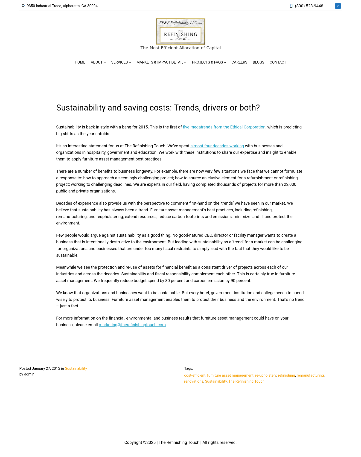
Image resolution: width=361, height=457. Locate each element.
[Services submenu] (130, 62)
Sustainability (76, 368)
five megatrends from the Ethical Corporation (224, 127)
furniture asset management (230, 375)
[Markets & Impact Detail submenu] (185, 62)
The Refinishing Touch (246, 381)
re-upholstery (265, 375)
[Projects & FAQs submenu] (225, 62)
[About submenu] (105, 62)
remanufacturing (310, 375)
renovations (193, 381)
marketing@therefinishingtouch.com (132, 324)
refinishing (286, 375)
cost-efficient (194, 375)
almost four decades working (217, 145)
